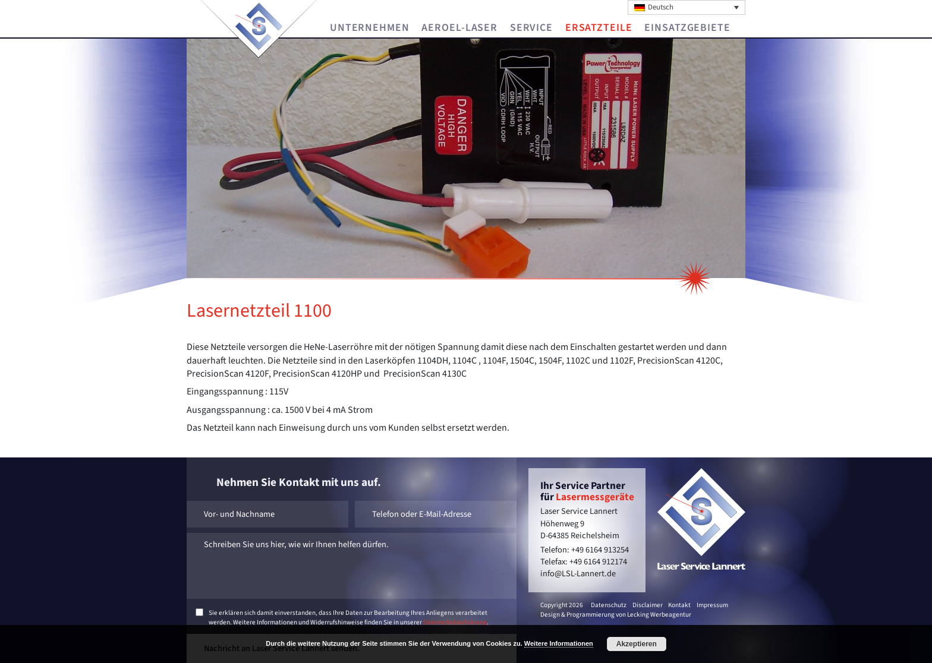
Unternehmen (370, 28)
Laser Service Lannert (258, 26)
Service (531, 28)
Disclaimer (647, 605)
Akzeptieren (636, 644)
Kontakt (679, 605)
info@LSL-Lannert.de (578, 573)
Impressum (712, 605)
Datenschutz (608, 605)
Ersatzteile (598, 28)
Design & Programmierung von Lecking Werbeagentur (615, 614)
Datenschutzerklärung (455, 622)
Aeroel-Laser (459, 28)
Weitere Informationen (558, 643)
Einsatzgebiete (687, 28)
